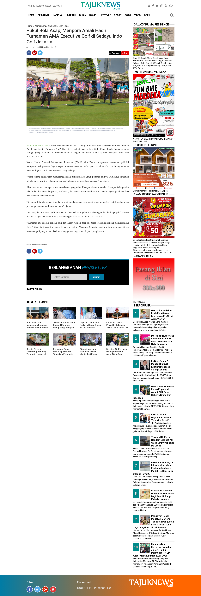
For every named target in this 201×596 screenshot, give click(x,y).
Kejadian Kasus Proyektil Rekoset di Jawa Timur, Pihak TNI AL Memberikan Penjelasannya (117, 327)
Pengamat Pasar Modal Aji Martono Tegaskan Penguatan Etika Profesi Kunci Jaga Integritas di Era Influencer (63, 355)
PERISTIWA (43, 15)
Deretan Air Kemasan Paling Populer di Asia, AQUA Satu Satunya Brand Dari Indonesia (116, 354)
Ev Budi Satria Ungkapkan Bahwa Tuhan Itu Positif (161, 417)
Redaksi (81, 587)
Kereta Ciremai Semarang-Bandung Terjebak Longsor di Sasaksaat (36, 353)
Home (29, 26)
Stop (125, 53)
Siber (89, 587)
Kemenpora (40, 26)
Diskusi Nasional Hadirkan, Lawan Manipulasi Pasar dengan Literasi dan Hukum (90, 354)
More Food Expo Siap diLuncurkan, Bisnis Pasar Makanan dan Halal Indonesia (162, 340)
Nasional (52, 26)
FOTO (128, 15)
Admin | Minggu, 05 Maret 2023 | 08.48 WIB (42, 47)
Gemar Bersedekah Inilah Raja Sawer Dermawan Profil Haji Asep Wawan (162, 314)
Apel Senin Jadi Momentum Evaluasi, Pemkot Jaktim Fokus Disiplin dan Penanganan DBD (37, 327)
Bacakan (114, 53)
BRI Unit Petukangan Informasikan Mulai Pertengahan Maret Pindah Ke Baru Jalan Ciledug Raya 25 (153, 468)
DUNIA (82, 15)
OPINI (147, 15)
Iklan (109, 587)
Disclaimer (99, 587)
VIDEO (137, 15)
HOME (31, 15)
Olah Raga (64, 26)
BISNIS (92, 15)
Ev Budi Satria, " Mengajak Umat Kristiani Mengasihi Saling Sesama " (161, 365)
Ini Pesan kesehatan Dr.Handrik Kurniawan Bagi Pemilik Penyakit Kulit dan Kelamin (162, 495)
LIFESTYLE (105, 15)
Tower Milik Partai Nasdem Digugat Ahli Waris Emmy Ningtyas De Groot (162, 441)
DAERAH (71, 15)
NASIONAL (58, 15)
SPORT (118, 15)
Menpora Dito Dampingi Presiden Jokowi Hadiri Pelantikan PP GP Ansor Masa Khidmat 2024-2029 (152, 550)
